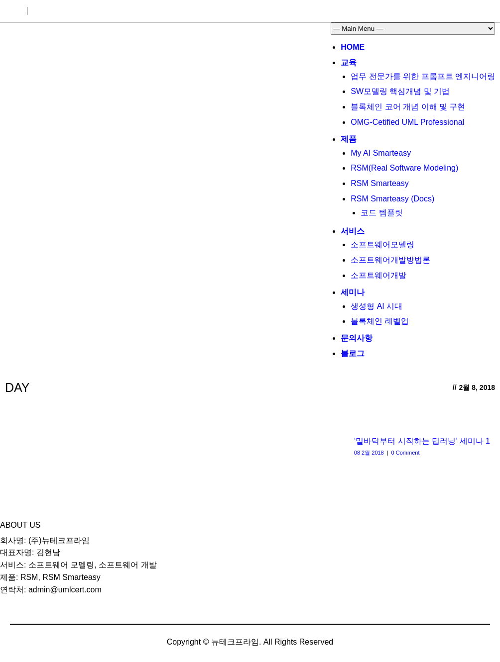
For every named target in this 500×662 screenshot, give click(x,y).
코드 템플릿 (381, 212)
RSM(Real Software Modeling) (404, 168)
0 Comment (405, 453)
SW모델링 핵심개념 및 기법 (400, 91)
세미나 (353, 292)
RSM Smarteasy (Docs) (392, 198)
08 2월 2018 (369, 453)
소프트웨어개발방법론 (390, 260)
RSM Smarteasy (379, 183)
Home (353, 47)
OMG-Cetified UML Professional (407, 122)
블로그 (353, 353)
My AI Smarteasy (381, 153)
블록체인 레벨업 (379, 321)
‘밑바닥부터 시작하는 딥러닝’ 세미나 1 (422, 441)
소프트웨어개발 (378, 275)
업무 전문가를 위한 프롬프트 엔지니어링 (423, 76)
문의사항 (357, 338)
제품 (349, 139)
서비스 (353, 231)
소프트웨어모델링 (382, 244)
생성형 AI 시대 (376, 306)
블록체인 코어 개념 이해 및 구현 (408, 106)
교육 (349, 62)
